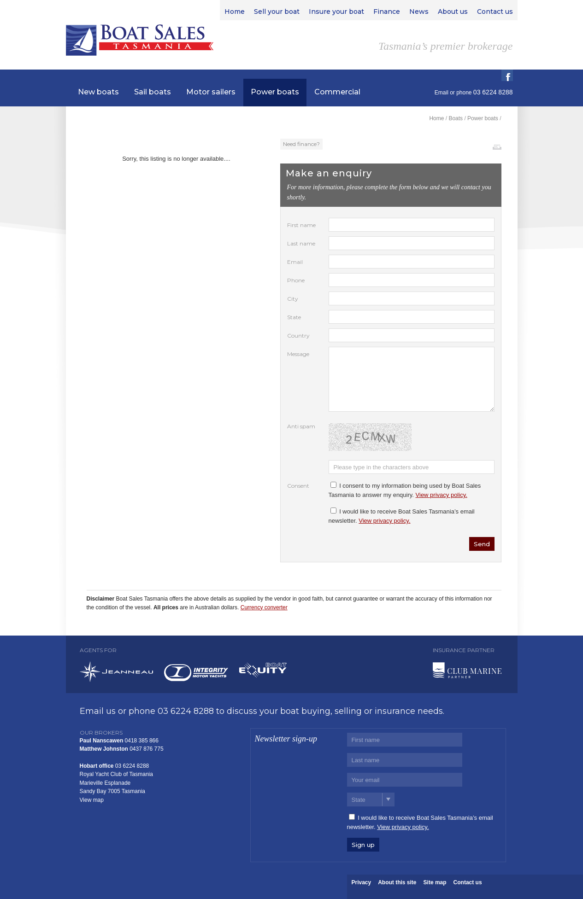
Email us (98, 711)
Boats (455, 118)
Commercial (337, 92)
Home (436, 118)
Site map (435, 882)
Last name (301, 243)
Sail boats (152, 92)
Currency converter (264, 607)
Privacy (361, 882)
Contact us (467, 882)
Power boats (275, 92)
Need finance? (301, 143)
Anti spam (301, 426)
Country (298, 335)
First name (301, 225)
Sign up (363, 844)
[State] (371, 799)
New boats (98, 92)
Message (298, 353)
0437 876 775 (146, 749)
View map (92, 800)
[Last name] (404, 760)
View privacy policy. (441, 494)
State (294, 317)
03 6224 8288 (186, 711)
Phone (296, 280)
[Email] (404, 780)
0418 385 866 (142, 740)
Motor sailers (211, 92)
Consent (298, 485)
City (292, 298)
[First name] (404, 740)
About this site (397, 882)
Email (441, 92)
